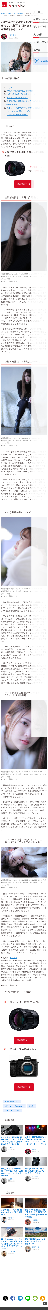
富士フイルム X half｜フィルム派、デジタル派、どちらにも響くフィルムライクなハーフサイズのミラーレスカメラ (11, 1263)
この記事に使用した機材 (17, 115)
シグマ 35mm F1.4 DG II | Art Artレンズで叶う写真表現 (11, 1227)
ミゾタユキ (11, 1271)
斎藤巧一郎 (35, 1267)
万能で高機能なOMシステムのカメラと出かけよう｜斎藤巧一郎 (35, 1261)
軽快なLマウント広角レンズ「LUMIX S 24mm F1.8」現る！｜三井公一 (35, 1181)
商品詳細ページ (24, 184)
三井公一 (11, 1152)
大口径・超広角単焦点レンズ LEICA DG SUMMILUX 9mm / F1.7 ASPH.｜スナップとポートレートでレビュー (35, 1146)
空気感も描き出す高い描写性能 (20, 91)
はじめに (10, 87)
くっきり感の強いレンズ (17, 98)
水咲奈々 (12, 35)
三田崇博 (35, 1235)
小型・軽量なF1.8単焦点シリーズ (21, 94)
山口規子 (11, 1233)
